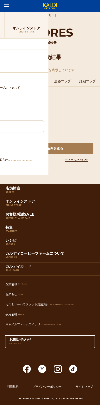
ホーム (9, 15)
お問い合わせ (50, 342)
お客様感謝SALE (50, 217)
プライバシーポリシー (47, 386)
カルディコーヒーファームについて (50, 256)
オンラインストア (50, 204)
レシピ (50, 243)
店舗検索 (50, 191)
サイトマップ (84, 386)
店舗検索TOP (27, 15)
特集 (50, 230)
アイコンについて (76, 160)
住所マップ (12, 81)
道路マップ (62, 81)
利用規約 (13, 386)
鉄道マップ (37, 81)
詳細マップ (87, 81)
